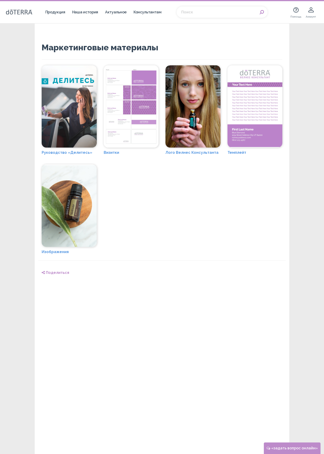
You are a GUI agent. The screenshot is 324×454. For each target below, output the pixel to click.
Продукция (55, 12)
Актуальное (116, 12)
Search (262, 12)
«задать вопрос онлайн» (292, 448)
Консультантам (148, 12)
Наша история (85, 12)
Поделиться (55, 272)
